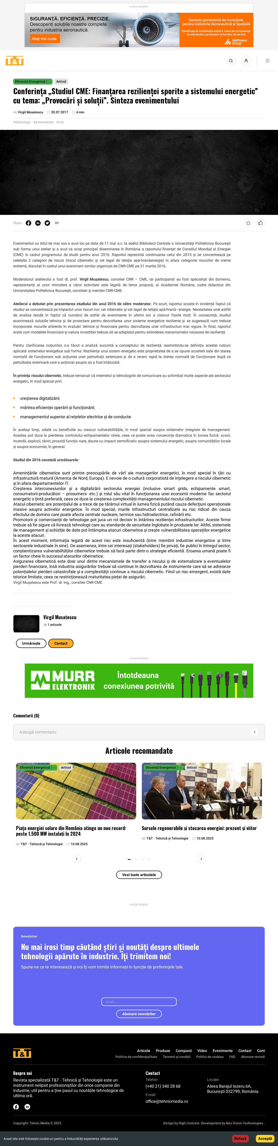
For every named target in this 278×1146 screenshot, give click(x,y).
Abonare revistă (253, 1057)
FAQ (232, 1057)
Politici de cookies (210, 1057)
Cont (261, 1050)
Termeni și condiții (177, 1057)
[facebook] (28, 223)
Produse (163, 1050)
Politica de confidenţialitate (136, 1057)
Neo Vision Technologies (244, 1123)
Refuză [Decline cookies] (240, 1138)
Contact (60, 643)
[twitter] (47, 223)
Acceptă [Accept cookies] (265, 1138)
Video (202, 1050)
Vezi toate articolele (139, 875)
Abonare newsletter (139, 1014)
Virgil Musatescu (59, 617)
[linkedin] (38, 223)
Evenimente (223, 1050)
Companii (184, 1050)
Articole (143, 1050)
